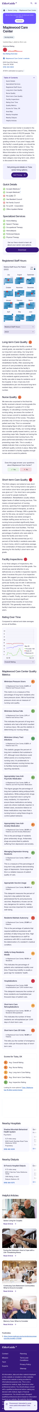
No (26, 469)
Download (19, 21)
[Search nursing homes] (31, 3)
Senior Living (12, 10)
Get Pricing (19, 175)
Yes (13, 469)
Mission (5, 1358)
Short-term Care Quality (14, 96)
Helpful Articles (11, 120)
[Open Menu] (35, 3)
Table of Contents (19, 78)
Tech (4, 1362)
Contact (5, 1354)
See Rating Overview (10, 54)
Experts (5, 1366)
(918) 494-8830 (8, 67)
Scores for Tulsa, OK (13, 108)
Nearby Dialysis (11, 117)
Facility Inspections (12, 99)
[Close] (35, 1405)
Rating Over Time (12, 102)
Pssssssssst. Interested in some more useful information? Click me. (20, 1405)
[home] (9, 3)
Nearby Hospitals (12, 114)
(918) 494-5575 (9, 1183)
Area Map (9, 111)
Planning (23, 1354)
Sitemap (23, 1368)
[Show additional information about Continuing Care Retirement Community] (15, 196)
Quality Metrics (11, 105)
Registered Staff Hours (14, 87)
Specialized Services (13, 84)
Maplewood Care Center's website (16, 58)
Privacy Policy (25, 1364)
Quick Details (10, 81)
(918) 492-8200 (9, 1149)
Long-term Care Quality (14, 90)
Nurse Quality (10, 93)
